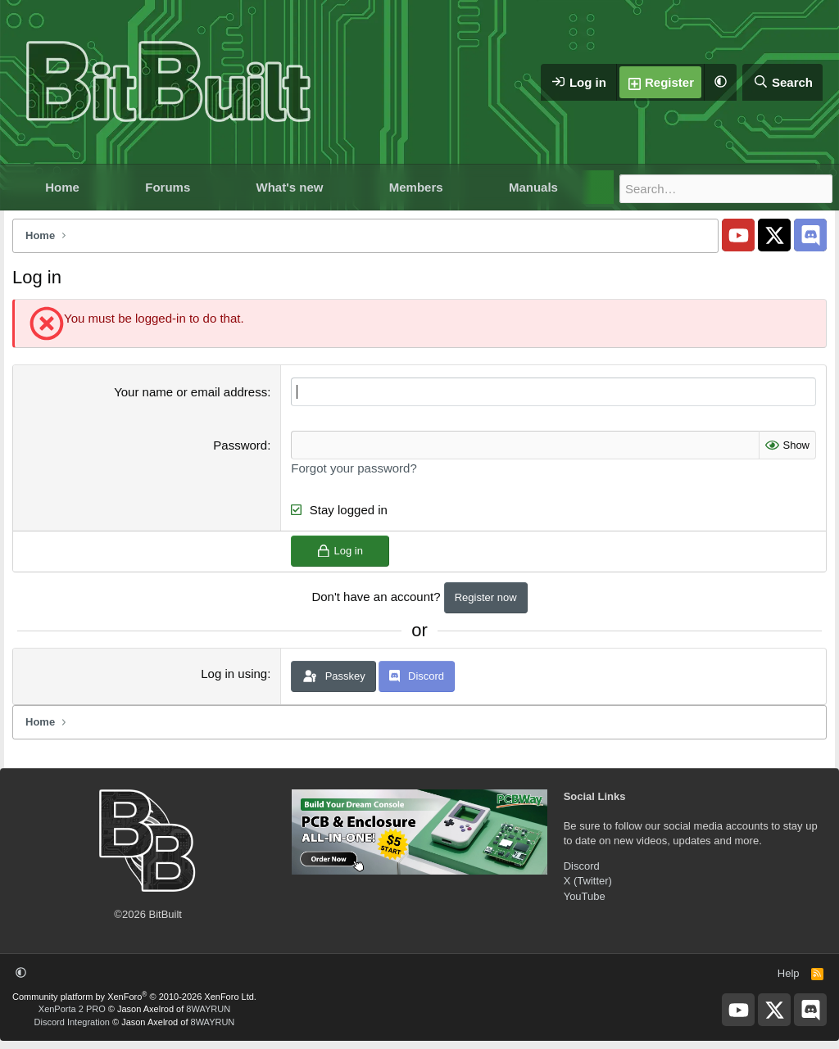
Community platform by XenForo (134, 997)
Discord (582, 866)
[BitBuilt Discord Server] (810, 235)
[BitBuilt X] (774, 235)
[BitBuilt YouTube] (738, 235)
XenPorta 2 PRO (72, 1009)
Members (416, 187)
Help (789, 973)
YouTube (584, 896)
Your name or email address (190, 392)
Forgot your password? (353, 468)
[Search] (782, 82)
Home (62, 187)
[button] (720, 82)
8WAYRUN (208, 1009)
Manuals (533, 187)
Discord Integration (72, 1022)
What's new (290, 187)
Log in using (234, 673)
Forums (167, 187)
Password (240, 445)
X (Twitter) (588, 881)
